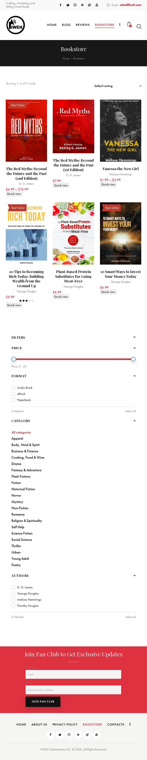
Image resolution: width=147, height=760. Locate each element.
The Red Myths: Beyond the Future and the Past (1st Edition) (73, 165)
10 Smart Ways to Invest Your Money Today (120, 274)
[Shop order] (117, 86)
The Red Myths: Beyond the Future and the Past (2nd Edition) (26, 173)
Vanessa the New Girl (120, 168)
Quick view (14, 194)
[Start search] (139, 27)
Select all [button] (130, 411)
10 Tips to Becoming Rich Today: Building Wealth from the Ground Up (26, 279)
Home (66, 58)
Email (29, 683)
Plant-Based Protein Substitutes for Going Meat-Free (73, 277)
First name (31, 667)
